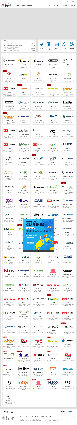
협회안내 (21, 416)
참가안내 (56, 5)
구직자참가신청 (49, 49)
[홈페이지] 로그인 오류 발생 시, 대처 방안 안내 (11, 50)
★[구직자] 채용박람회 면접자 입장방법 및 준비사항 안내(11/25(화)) (15, 43)
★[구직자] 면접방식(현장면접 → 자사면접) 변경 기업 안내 (13, 45)
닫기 (46, 250)
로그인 (73, 1)
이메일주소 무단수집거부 (46, 416)
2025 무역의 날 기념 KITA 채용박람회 (22, 5)
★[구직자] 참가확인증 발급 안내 (9, 48)
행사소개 (47, 5)
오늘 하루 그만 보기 (31, 250)
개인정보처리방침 (35, 416)
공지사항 (56, 48)
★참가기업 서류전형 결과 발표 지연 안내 (11, 47)
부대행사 (64, 5)
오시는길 (64, 48)
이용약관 (27, 416)
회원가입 (68, 1)
